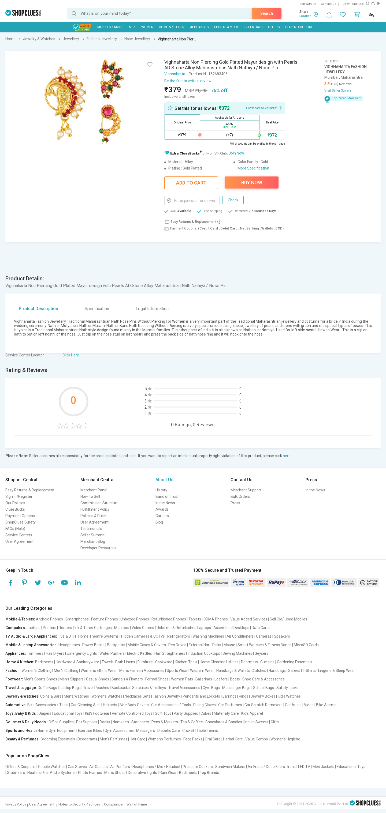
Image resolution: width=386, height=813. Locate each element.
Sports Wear (177, 670)
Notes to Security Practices (79, 804)
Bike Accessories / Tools (47, 705)
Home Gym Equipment (57, 730)
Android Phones (49, 619)
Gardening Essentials (294, 662)
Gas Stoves (77, 767)
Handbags (277, 670)
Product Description (38, 308)
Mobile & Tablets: (20, 619)
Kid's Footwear (97, 713)
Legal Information (152, 308)
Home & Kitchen (171, 27)
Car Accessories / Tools (171, 705)
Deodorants (87, 739)
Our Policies (15, 503)
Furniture (145, 662)
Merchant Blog (92, 541)
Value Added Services (248, 619)
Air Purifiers (120, 767)
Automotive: (16, 705)
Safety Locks (287, 688)
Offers (274, 27)
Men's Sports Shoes (40, 679)
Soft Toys (163, 713)
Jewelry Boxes (263, 696)
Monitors (121, 628)
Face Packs (192, 739)
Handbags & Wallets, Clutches (241, 670)
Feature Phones (104, 619)
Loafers (221, 679)
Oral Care (213, 739)
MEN (132, 27)
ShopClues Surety (20, 522)
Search (266, 13)
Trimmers (35, 653)
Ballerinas (203, 679)
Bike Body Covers (134, 705)
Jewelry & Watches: (22, 696)
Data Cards (261, 628)
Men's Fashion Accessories (141, 670)
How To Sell (90, 496)
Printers (49, 628)
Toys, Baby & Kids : (21, 713)
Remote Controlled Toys (132, 713)
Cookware (163, 662)
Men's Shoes (114, 772)
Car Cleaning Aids (86, 705)
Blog (159, 522)
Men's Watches (76, 696)
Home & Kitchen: (19, 662)
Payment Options (20, 516)
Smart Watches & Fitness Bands (264, 645)
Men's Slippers (72, 679)
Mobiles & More (110, 27)
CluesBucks (15, 509)
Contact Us (328, 4)
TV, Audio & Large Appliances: (31, 636)
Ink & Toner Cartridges (93, 628)
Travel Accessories (184, 688)
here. (287, 456)
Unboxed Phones (134, 619)
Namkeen (121, 722)
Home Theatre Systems (98, 636)
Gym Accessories (119, 730)
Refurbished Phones (168, 619)
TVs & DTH (67, 636)
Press (235, 503)
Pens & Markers (164, 722)
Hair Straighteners (169, 653)
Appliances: (15, 653)
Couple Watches (51, 767)
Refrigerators (178, 636)
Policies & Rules (93, 516)
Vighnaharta (174, 74)
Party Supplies (186, 713)
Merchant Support (246, 490)
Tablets (194, 619)
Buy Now (251, 182)
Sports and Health (21, 730)
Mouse (229, 645)
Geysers (261, 653)
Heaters (34, 772)
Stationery (140, 722)
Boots (235, 679)
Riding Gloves (204, 705)
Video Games (143, 628)
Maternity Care (226, 713)
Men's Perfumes (113, 739)
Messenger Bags (236, 688)
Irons (291, 767)
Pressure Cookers (198, 767)
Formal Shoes (157, 679)
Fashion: (13, 670)
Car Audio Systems (59, 772)
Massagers (145, 730)
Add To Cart (191, 183)
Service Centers (18, 535)
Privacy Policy (15, 804)
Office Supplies (61, 722)
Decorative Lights (142, 772)
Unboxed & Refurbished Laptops (184, 628)
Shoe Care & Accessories (263, 679)
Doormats (249, 662)
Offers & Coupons (20, 767)
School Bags (263, 688)
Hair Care (137, 739)
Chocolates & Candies (223, 722)
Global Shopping (299, 27)
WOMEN (147, 27)
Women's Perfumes (164, 739)
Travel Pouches (96, 688)
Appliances (199, 27)
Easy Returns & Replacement (29, 490)
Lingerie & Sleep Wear (336, 670)
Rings (243, 696)
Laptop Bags (70, 688)
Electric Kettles (139, 653)
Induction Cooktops (204, 653)
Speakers (282, 636)
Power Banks (93, 645)
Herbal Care (233, 739)
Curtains (267, 662)
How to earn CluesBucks (264, 108)
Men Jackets (323, 767)
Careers (162, 516)
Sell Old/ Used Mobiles (288, 619)
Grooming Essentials (57, 739)
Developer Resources (98, 548)
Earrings (229, 696)
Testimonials (91, 528)
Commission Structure (99, 503)
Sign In (375, 14)
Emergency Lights (82, 653)
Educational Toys (68, 713)
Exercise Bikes (90, 730)
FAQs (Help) (15, 528)
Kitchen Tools (186, 662)
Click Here (70, 355)
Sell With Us (307, 4)
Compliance (113, 804)
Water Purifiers (112, 653)
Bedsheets (44, 662)
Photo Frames (90, 772)
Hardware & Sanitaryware (77, 662)
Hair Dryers (55, 653)
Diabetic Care (168, 730)
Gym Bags (211, 688)
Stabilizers (16, 772)
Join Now (236, 153)
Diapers (45, 713)
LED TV (304, 767)
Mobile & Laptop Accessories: (31, 645)
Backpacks (116, 645)
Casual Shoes (97, 679)
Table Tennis (207, 730)
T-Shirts (309, 670)
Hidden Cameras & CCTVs (143, 636)
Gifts (275, 722)
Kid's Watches (289, 696)
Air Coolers (98, 767)
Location (305, 16)
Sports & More (226, 27)
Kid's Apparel (252, 713)
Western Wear (202, 670)
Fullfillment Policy (95, 509)
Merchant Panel (93, 490)
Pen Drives (177, 645)
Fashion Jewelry (166, 696)
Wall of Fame (137, 804)
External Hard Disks (205, 645)
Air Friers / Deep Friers (266, 767)
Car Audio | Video (299, 705)
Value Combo (256, 739)
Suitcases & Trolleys (149, 688)
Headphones (69, 645)
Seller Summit (92, 535)
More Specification (253, 168)
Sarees (294, 670)
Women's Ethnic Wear (99, 670)
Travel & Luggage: (21, 688)
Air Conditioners (240, 636)
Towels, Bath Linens (118, 662)
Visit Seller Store (336, 90)
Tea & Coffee (191, 722)
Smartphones (77, 619)
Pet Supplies (86, 722)
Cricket (188, 730)
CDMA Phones (215, 619)
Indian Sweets (256, 722)
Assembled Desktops (231, 628)
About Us (164, 479)
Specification (97, 308)
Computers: (15, 628)
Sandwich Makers (230, 767)
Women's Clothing (36, 670)
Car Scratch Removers (263, 705)
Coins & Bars (50, 696)
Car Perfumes (230, 705)
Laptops (33, 628)
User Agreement (19, 541)
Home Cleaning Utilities (219, 662)
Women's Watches (106, 696)
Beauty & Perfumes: (22, 739)
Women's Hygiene (285, 739)
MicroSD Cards (306, 645)
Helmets (110, 705)
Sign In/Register (18, 496)
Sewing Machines (237, 653)
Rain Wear (168, 772)
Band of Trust (167, 496)
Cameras (264, 636)
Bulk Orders (240, 496)
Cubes (206, 713)
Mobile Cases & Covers (147, 645)
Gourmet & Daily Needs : (26, 722)
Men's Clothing (66, 670)
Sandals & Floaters (127, 679)
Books (105, 722)
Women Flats (182, 679)
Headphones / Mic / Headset (156, 767)
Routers (65, 628)
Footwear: (14, 679)
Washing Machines (208, 636)
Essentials (253, 27)
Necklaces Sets (137, 696)
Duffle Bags (47, 688)
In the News (165, 503)
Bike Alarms (326, 705)
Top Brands (209, 772)
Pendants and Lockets (201, 696)
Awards (162, 509)
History (161, 490)
